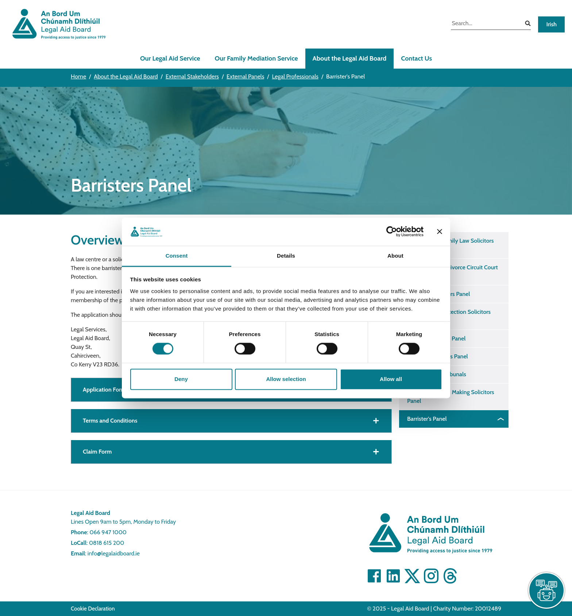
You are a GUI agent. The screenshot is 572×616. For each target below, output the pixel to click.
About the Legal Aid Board (350, 58)
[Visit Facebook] (374, 576)
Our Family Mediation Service (256, 58)
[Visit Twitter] (412, 576)
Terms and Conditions (110, 420)
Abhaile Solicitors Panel (436, 338)
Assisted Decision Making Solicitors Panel (450, 396)
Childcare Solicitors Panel (438, 293)
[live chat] (546, 590)
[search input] (485, 24)
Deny (181, 379)
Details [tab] (286, 256)
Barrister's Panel (427, 418)
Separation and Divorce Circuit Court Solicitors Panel (452, 272)
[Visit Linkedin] (393, 576)
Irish (551, 24)
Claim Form (97, 451)
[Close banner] (439, 231)
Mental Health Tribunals (436, 374)
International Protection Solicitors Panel (449, 316)
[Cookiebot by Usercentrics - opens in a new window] (392, 231)
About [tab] (395, 256)
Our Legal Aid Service (170, 58)
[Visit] (431, 576)
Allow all (391, 379)
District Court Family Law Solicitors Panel (450, 245)
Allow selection (286, 379)
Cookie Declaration (93, 608)
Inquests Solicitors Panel (437, 356)
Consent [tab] (177, 256)
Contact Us (416, 58)
